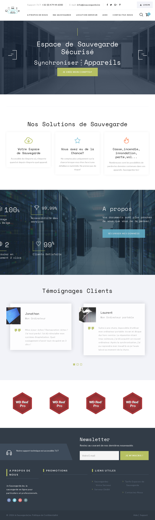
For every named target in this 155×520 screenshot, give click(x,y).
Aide (105, 15)
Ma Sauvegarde (62, 15)
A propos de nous (37, 15)
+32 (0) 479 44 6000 (52, 4)
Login (145, 5)
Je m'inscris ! (134, 455)
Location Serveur (86, 15)
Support (144, 515)
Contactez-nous (123, 15)
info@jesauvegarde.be (88, 4)
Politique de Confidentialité (45, 515)
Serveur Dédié (102, 489)
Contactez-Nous (134, 492)
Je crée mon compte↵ (77, 72)
